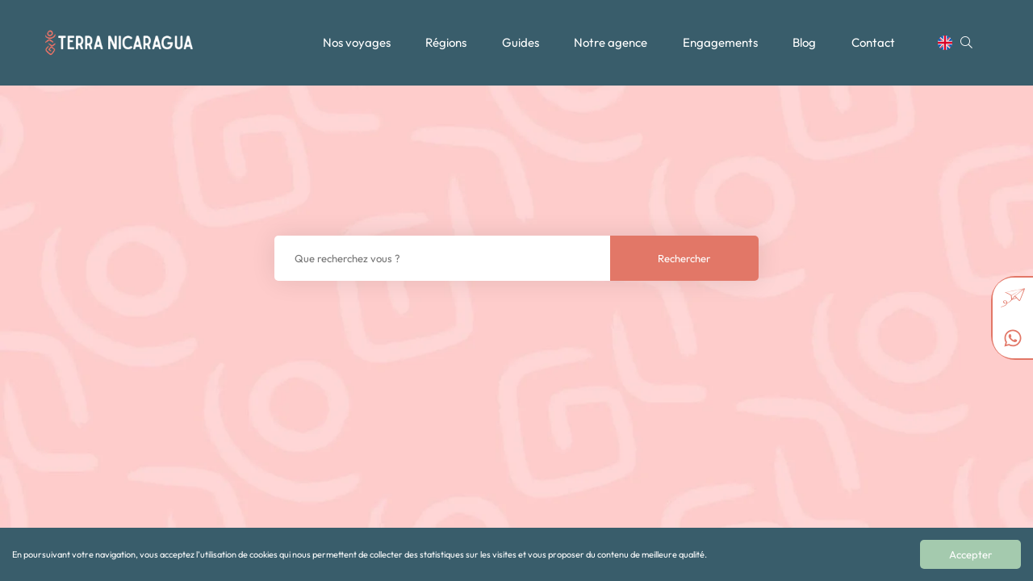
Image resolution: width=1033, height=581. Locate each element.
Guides (520, 42)
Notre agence (610, 42)
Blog (804, 42)
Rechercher (684, 258)
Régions (445, 42)
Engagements (720, 42)
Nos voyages (357, 42)
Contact (873, 42)
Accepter (970, 554)
